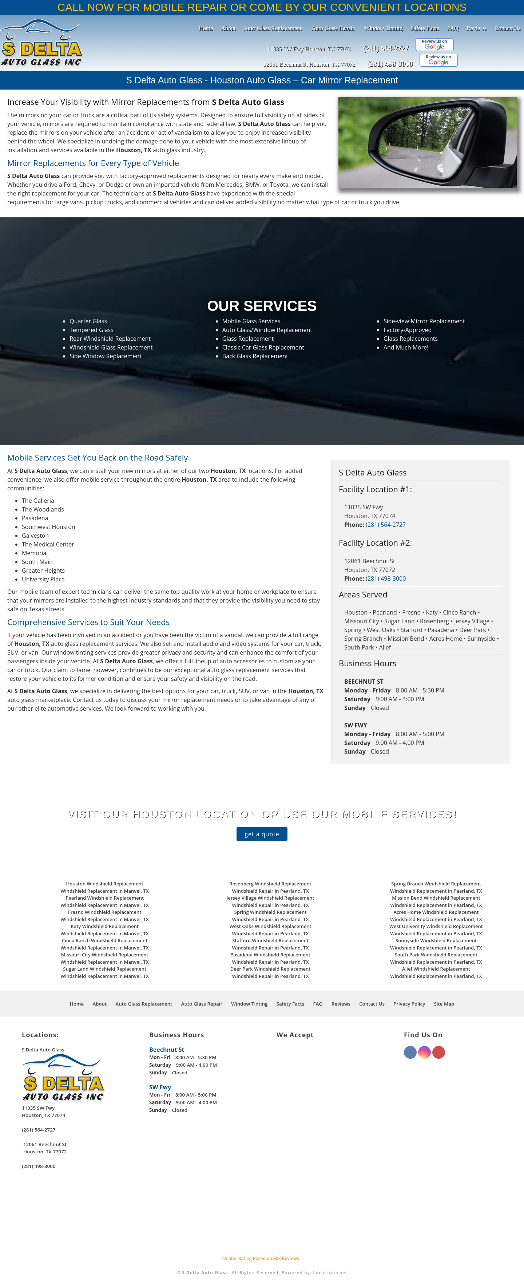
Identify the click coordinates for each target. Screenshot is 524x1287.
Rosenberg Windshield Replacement (270, 883)
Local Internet (330, 1273)
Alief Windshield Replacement (436, 969)
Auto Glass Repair (332, 28)
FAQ (452, 28)
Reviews (477, 28)
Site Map (444, 1003)
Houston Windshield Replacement (104, 883)
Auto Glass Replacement (273, 28)
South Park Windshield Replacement (436, 954)
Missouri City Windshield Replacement (104, 954)
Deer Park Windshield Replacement (270, 969)
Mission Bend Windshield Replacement (436, 898)
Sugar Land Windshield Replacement (104, 969)
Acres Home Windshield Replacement (436, 912)
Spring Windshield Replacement (270, 912)
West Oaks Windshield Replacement (270, 926)
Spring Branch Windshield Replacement (436, 883)
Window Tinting (384, 28)
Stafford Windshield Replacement (270, 940)
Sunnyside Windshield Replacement (436, 940)
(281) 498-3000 (390, 64)
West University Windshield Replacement (436, 926)
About (228, 28)
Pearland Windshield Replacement (105, 898)
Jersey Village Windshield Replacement (270, 898)
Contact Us (508, 28)
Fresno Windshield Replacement (104, 912)
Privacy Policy (409, 1003)
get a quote (262, 834)
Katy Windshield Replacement (105, 926)
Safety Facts (424, 28)
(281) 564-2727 (386, 48)
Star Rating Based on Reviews (260, 1258)
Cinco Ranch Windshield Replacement (104, 940)
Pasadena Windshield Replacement (270, 954)
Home (206, 28)
